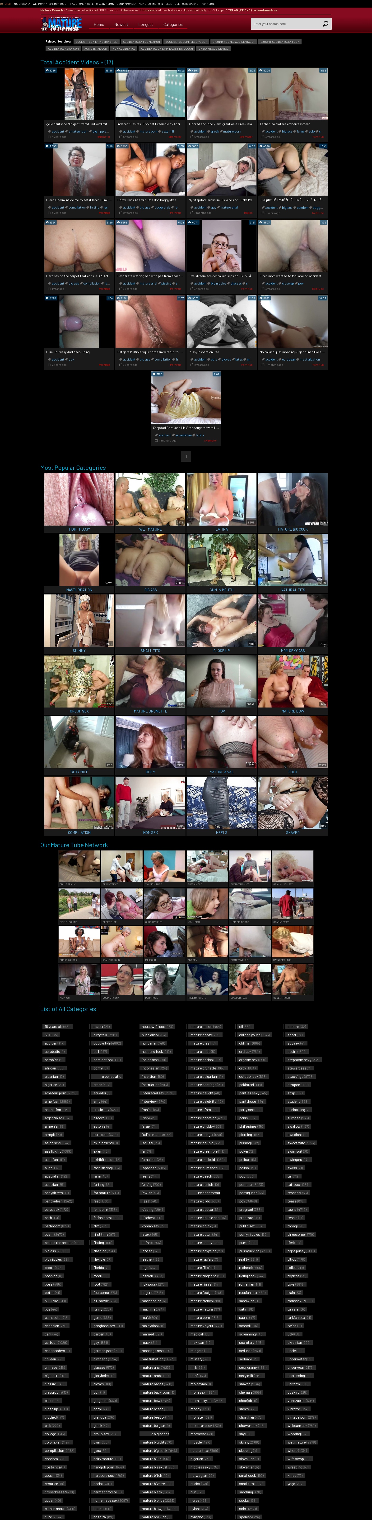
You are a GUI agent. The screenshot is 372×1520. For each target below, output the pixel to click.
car (51, 1334)
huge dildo (154, 1034)
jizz (149, 1201)
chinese (55, 1367)
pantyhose (251, 1101)
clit (52, 1400)
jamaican (152, 1159)
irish (148, 1118)
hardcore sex (108, 1475)
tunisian (296, 1309)
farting (101, 1184)
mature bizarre (156, 1483)
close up (288, 283)
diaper (101, 1026)
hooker (102, 1508)
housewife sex (157, 1026)
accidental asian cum (63, 48)
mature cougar (206, 1134)
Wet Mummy (40, 3)
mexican (201, 1342)
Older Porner (190, 3)
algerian (54, 1084)
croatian (54, 1483)
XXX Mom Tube (57, 3)
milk (198, 1367)
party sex (249, 1109)
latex (239, 359)
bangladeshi (58, 1201)
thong (296, 1226)
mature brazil (203, 1043)
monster (201, 1417)
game (102, 1317)
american (57, 1101)
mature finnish (205, 1284)
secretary (250, 1342)
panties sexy (253, 1093)
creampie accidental (213, 48)
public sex (251, 1226)
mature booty (205, 1034)
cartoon (56, 1342)
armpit (53, 1134)
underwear (300, 1367)
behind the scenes (63, 1242)
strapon (298, 1084)
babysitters (57, 1192)
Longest (145, 23)
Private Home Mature (81, 3)
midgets (200, 1350)
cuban (53, 1500)
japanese (154, 1167)
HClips (248, 212)
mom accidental (124, 48)
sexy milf (168, 131)
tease (296, 1201)
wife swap (299, 1458)
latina (109, 283)
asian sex (57, 1142)
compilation (77, 207)
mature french (206, 1300)
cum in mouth (60, 1508)
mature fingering (207, 1275)
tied (294, 1242)
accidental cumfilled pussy (186, 41)
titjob (296, 1259)
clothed (54, 1417)
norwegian (202, 1475)
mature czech (205, 1176)
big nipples (100, 131)
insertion (153, 1076)
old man (249, 1043)
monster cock (206, 1425)
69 (51, 1034)
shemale (250, 1392)
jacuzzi (151, 1142)
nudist (199, 1483)
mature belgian (156, 1425)
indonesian (154, 1068)
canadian (56, 1325)
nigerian (200, 1458)
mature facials (205, 1259)
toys (296, 1284)
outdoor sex (252, 1076)
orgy (247, 1068)
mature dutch (204, 1234)
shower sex (251, 1425)
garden (102, 1334)
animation (56, 1109)
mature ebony (205, 1242)
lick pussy (153, 1284)
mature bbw (156, 1400)
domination (107, 1059)
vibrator (298, 1408)
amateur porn (78, 131)
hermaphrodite (107, 1492)
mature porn (149, 131)
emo (100, 1101)
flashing (104, 1251)
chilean (53, 1359)
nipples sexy (204, 1467)
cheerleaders (57, 1350)
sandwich (249, 1300)
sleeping (248, 1450)
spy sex (296, 1043)
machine (152, 1309)
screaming (251, 1334)
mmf (198, 1375)
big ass (287, 131)
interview (153, 1101)
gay (213, 207)
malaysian (153, 1325)
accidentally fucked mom (141, 41)
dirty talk (104, 1034)
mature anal (229, 207)
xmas (295, 1475)
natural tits (204, 1450)
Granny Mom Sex (126, 3)
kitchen (152, 1217)
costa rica (55, 1467)
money (200, 1408)
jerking (151, 1184)
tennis (295, 1217)
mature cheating (207, 1118)
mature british (206, 1059)
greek (215, 131)
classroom (56, 1392)
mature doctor (205, 1209)
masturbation (310, 359)
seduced (250, 1350)
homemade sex (110, 1500)
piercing (249, 1134)
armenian (54, 1126)
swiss (295, 1167)
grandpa (103, 1417)
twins (295, 1325)
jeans (149, 1176)
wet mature (302, 1442)
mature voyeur (206, 1325)
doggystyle (162, 207)
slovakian (249, 1458)
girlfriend (105, 1359)
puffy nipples (253, 1234)
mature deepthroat (204, 1195)
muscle (200, 1442)
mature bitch (155, 1475)
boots (53, 1267)
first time (104, 1234)
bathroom (57, 1226)
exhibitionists (106, 1159)
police (247, 1159)
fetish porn (106, 1217)
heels (102, 1483)
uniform (298, 1384)
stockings (300, 1076)
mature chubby (206, 1126)
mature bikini (155, 1458)
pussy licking (254, 1251)
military (199, 1359)
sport (295, 1034)
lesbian (109, 207)
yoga (295, 1483)
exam (100, 1151)
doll (100, 1051)
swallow (298, 1126)
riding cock (251, 1275)
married (152, 1334)
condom (302, 207)
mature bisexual (158, 1467)
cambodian (56, 1317)
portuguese (251, 1192)
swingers (298, 1159)
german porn (107, 1350)
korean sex (153, 1226)
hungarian (153, 1043)
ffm (100, 1226)
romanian (250, 1284)
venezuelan (301, 1400)
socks (247, 1500)
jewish (150, 1192)
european (289, 359)
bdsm (54, 1234)
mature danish (205, 1184)
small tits (251, 1483)
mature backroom (158, 1392)
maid (150, 1317)
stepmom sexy (303, 1059)
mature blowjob (159, 1508)
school (248, 1325)
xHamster (104, 136)
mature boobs (206, 1026)
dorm (100, 1068)
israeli (149, 1126)
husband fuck (156, 1051)
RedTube (318, 212)
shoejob (248, 1400)
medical (200, 1334)
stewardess (299, 1068)
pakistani (250, 1084)
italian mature (156, 1134)
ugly (294, 1334)
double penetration (107, 1078)
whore (297, 1450)
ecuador (101, 1093)
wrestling (298, 1467)
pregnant (250, 1209)
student (298, 1101)
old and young (254, 1034)
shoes (247, 1408)
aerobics (54, 1059)
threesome (301, 1234)
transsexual (300, 1300)
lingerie (152, 1292)
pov (301, 283)
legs (149, 1267)
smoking (250, 1492)
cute (214, 359)
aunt (52, 1167)
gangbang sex (108, 1325)
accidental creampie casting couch (167, 48)
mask (150, 1342)
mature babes (157, 1384)
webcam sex (302, 1425)
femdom (104, 1209)
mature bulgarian (207, 1076)
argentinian (183, 435)
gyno (100, 1450)
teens (297, 1209)
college (55, 1433)
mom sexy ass (207, 1400)
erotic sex (105, 1109)
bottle (52, 1292)
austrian (54, 1184)
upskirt (297, 1392)
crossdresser (59, 1492)
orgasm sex (252, 1059)
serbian (248, 1359)
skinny (249, 1442)
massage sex (156, 1350)
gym (100, 1442)
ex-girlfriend (105, 1142)
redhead (250, 1267)
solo (312, 131)
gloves (226, 359)
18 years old (57, 1026)
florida (100, 1267)
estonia (101, 1126)
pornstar (251, 1184)
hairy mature (107, 1458)
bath (52, 1217)
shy (245, 1433)
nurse (199, 1500)
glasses (236, 283)
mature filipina (205, 1267)
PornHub (318, 136)
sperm (297, 1026)
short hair (250, 1417)
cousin (53, 1475)
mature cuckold (207, 1159)
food (100, 1275)
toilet (296, 1267)
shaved (249, 1384)
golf (99, 1392)
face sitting (106, 1167)
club (52, 1425)
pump (247, 1242)
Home (99, 23)
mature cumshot (208, 1167)
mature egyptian (207, 1251)
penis (247, 1118)
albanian (54, 1076)
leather (151, 1259)
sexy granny (252, 1367)
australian (56, 1176)
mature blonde (158, 1500)
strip (322, 131)
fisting (94, 207)
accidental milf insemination (96, 41)
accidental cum (95, 48)
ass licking (58, 1151)
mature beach (156, 1408)
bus (51, 1309)
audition (55, 1159)
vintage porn (302, 1417)
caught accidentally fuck (279, 41)
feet (101, 1201)
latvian (150, 1251)
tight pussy (301, 1251)
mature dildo (205, 1201)
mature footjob (206, 1292)
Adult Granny (22, 3)
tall (293, 1176)
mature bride (203, 1051)
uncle (295, 1350)
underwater (299, 1359)
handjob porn (108, 1467)
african (54, 1068)
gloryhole (103, 1375)
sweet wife (301, 1142)
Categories (173, 23)
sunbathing (298, 1109)
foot (101, 1284)
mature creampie (208, 1151)
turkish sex (299, 1317)
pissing (166, 283)
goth (100, 1408)
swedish (297, 1134)
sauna (247, 1317)
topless (297, 1275)
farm (100, 1176)
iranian (150, 1109)
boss (53, 1284)
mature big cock (159, 1450)
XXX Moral (208, 3)
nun (196, 1492)
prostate (249, 1217)
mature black (156, 1492)
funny (300, 131)
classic (54, 1384)
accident (58, 131)
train (294, 1292)
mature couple (206, 1142)
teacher (298, 1192)
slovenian (249, 1467)
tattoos (298, 1184)
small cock (251, 1475)
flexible (102, 1259)
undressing (299, 1375)
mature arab (155, 1375)
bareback (56, 1209)
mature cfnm (204, 1109)
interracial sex (158, 1093)
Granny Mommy (105, 3)
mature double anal (208, 1217)
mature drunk (203, 1226)
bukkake (55, 1300)
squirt (180, 283)
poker (246, 1151)
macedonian (154, 1300)
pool (246, 1176)
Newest (121, 23)
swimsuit (298, 1151)
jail (147, 1151)
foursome (105, 1292)
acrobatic (55, 1051)
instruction (155, 1084)
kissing (152, 1209)
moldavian (201, 1384)
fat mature (106, 1192)
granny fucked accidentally (234, 41)
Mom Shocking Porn (151, 3)
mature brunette (208, 1068)
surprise (298, 1118)
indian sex (154, 1059)
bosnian (53, 1275)
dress (101, 1084)
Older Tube (173, 3)
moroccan (202, 1433)
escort (102, 1118)
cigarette (55, 1375)
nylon (199, 1508)
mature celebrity (207, 1101)
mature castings (207, 1084)
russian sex (252, 1292)
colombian (57, 1442)
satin (246, 1309)
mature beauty (156, 1417)
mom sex (203, 1392)
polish (247, 1167)
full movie (105, 1300)
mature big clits (157, 1442)
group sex (105, 1433)
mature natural (205, 1309)
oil (245, 1026)
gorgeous (105, 1400)
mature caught (205, 1093)
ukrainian (299, 1342)
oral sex (249, 1051)
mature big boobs (154, 1436)
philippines (251, 1126)
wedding (297, 1433)
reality (179, 207)
